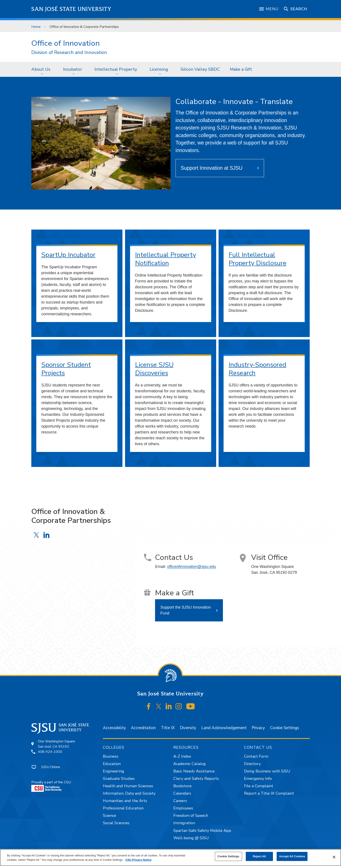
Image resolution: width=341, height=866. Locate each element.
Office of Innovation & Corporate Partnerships (84, 26)
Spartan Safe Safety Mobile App (202, 830)
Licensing (159, 69)
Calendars (182, 793)
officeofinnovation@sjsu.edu (191, 566)
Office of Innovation (65, 43)
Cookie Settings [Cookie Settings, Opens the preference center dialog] (228, 856)
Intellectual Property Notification (165, 259)
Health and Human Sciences (128, 786)
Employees (183, 808)
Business (110, 756)
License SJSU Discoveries (154, 369)
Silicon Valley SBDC (200, 69)
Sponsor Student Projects (66, 369)
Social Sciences (116, 823)
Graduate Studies (119, 778)
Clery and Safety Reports (196, 778)
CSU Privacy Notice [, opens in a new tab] (138, 859)
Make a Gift (241, 69)
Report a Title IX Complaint (269, 793)
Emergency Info (258, 778)
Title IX (168, 728)
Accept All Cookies (292, 856)
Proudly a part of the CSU (51, 786)
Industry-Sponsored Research (257, 369)
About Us (40, 69)
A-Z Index (182, 756)
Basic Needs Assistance (194, 771)
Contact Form (256, 756)
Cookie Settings (284, 728)
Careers (180, 800)
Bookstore (182, 786)
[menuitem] (42, 69)
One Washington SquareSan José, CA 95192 (56, 744)
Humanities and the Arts (125, 800)
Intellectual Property (115, 69)
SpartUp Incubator (68, 254)
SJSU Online (50, 767)
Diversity (188, 728)
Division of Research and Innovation (69, 52)
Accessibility (114, 728)
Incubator (72, 69)
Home (36, 26)
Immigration (184, 823)
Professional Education (123, 808)
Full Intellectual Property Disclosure (257, 259)
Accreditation (143, 728)
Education (112, 763)
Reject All (259, 856)
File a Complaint (258, 786)
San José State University (71, 9)
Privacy (258, 728)
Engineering (113, 771)
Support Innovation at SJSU (211, 168)
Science (109, 815)
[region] (170, 857)
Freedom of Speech (190, 815)
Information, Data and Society (129, 793)
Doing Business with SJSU (267, 771)
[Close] (334, 857)
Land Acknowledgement (224, 728)
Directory (252, 763)
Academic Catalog (189, 763)
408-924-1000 (50, 751)
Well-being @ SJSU (191, 838)
